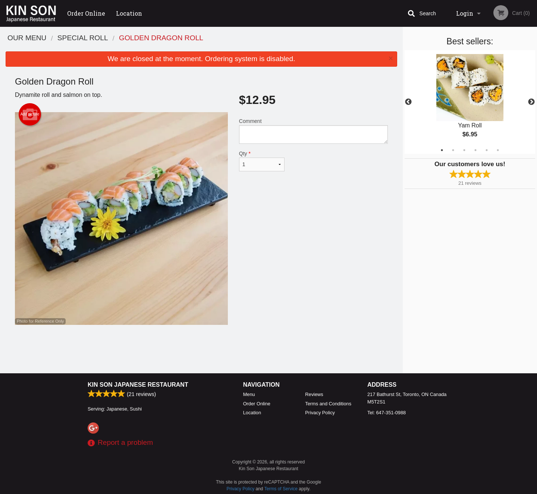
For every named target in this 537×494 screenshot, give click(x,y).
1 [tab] (442, 150)
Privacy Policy (320, 412)
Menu (249, 394)
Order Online (86, 13)
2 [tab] (453, 150)
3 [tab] (464, 150)
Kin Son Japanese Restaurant (138, 384)
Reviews (314, 394)
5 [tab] (486, 150)
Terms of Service (281, 488)
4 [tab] (475, 150)
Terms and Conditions (328, 403)
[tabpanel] (469, 102)
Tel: (386, 412)
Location (129, 13)
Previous (408, 102)
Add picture (30, 114)
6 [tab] (498, 150)
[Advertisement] (201, 349)
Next (531, 102)
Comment (313, 131)
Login (464, 13)
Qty (262, 161)
